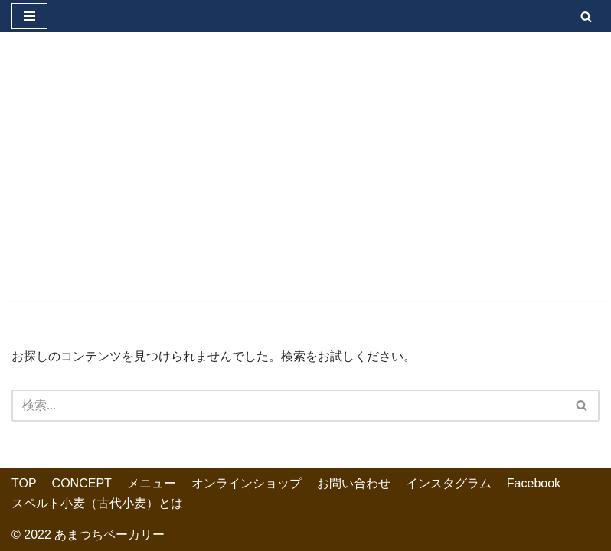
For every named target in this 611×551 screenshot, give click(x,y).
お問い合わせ (353, 483)
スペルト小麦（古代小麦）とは (97, 503)
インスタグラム (449, 483)
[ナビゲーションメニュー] (29, 16)
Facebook (533, 483)
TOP (24, 483)
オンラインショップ (246, 483)
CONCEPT (82, 483)
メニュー (151, 483)
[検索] (586, 16)
